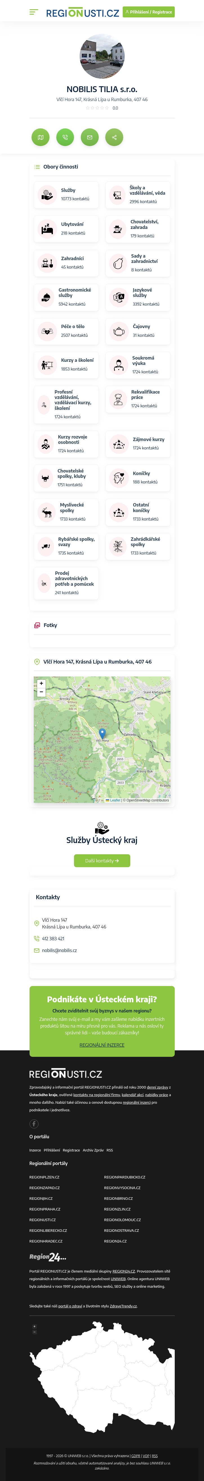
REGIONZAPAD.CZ (45, 1187)
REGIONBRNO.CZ (118, 1198)
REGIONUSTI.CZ (43, 1219)
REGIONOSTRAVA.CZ (121, 1230)
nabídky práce (156, 1094)
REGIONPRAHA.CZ (45, 1209)
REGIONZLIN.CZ (117, 1209)
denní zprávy (157, 1087)
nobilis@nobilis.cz (59, 950)
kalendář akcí (133, 1094)
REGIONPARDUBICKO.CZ (124, 1177)
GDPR (135, 1456)
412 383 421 (53, 938)
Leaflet (113, 800)
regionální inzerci (137, 1102)
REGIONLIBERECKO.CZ (48, 1230)
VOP (146, 1456)
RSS (110, 1150)
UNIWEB (118, 1278)
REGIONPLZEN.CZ (45, 1177)
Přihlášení (52, 1150)
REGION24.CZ (115, 1241)
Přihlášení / (138, 12)
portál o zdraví (70, 1306)
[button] (102, 734)
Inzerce (35, 1150)
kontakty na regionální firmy (96, 1094)
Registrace (162, 12)
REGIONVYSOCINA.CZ (122, 1187)
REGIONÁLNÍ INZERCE (102, 1045)
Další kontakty (102, 861)
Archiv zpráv (93, 1150)
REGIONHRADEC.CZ (46, 1241)
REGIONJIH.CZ (41, 1198)
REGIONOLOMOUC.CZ (122, 1219)
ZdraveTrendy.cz (123, 1306)
